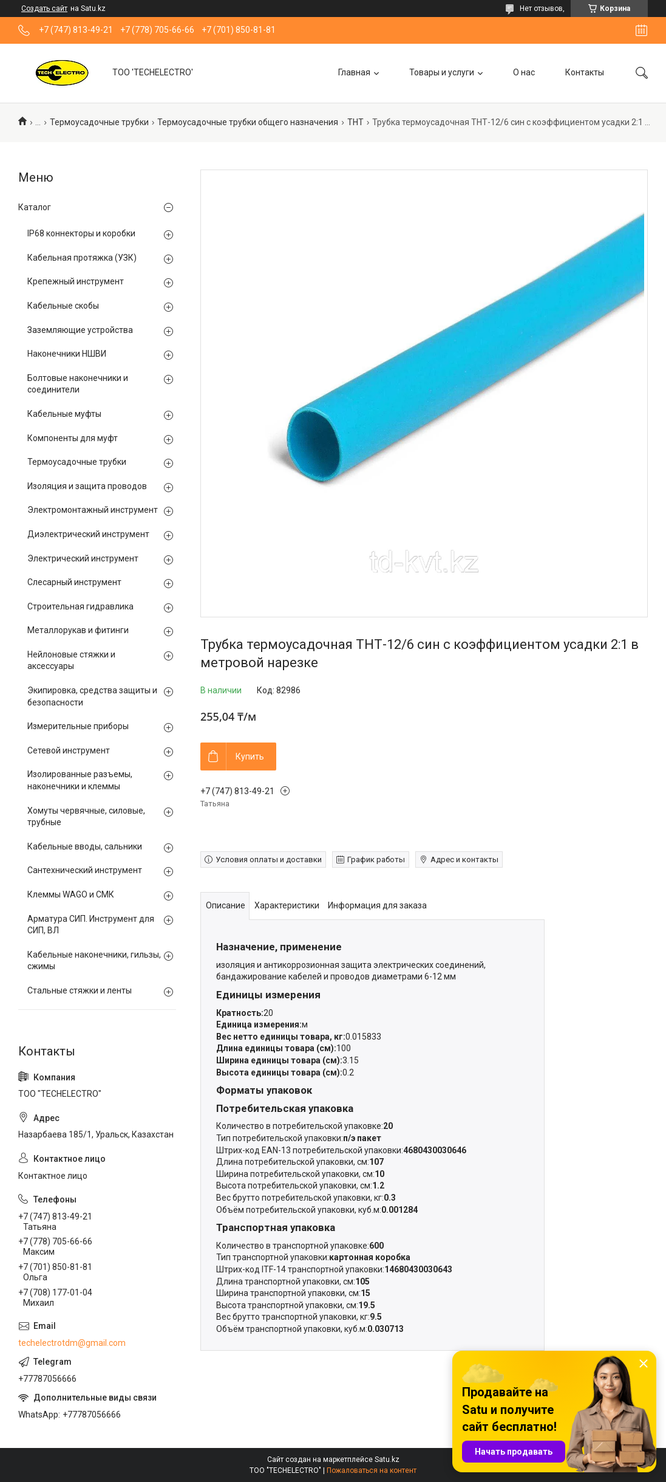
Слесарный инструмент (74, 582)
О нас (524, 72)
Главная (354, 72)
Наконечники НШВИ (66, 353)
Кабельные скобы (63, 305)
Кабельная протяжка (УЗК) (82, 257)
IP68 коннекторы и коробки (81, 233)
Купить (250, 756)
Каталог (34, 207)
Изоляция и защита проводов (87, 486)
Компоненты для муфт (72, 438)
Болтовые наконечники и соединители (77, 384)
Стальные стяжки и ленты (79, 990)
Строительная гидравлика (80, 606)
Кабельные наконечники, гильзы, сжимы (94, 961)
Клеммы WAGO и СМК (70, 894)
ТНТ (355, 122)
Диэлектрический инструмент (88, 534)
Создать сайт (44, 8)
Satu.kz (387, 1459)
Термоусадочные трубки (99, 122)
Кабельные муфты (64, 414)
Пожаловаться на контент (371, 1470)
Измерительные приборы (78, 726)
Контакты (584, 72)
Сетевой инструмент (68, 750)
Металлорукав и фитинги (78, 630)
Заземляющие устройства (80, 330)
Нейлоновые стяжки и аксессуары (71, 660)
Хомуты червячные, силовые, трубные (86, 817)
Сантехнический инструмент (84, 870)
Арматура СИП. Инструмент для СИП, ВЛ (90, 925)
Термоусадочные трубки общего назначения (247, 122)
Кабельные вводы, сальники (84, 846)
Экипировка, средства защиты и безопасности (92, 696)
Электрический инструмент (82, 558)
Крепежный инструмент (75, 281)
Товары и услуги (441, 72)
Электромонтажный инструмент (92, 510)
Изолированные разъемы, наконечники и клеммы (79, 780)
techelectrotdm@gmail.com (72, 1343)
